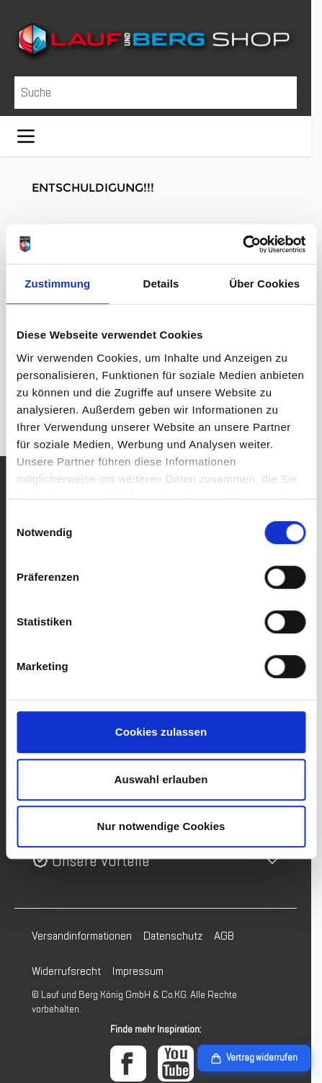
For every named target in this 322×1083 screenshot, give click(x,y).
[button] (155, 861)
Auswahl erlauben (161, 779)
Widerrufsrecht (66, 971)
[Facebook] (128, 1064)
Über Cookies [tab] (264, 283)
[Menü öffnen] (25, 136)
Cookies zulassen (161, 732)
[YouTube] (176, 1064)
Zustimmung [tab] (57, 283)
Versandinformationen (82, 936)
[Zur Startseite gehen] (155, 41)
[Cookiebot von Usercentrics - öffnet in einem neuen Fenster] (242, 244)
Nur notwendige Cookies (161, 826)
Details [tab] (161, 283)
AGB (224, 936)
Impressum (138, 971)
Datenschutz (172, 936)
